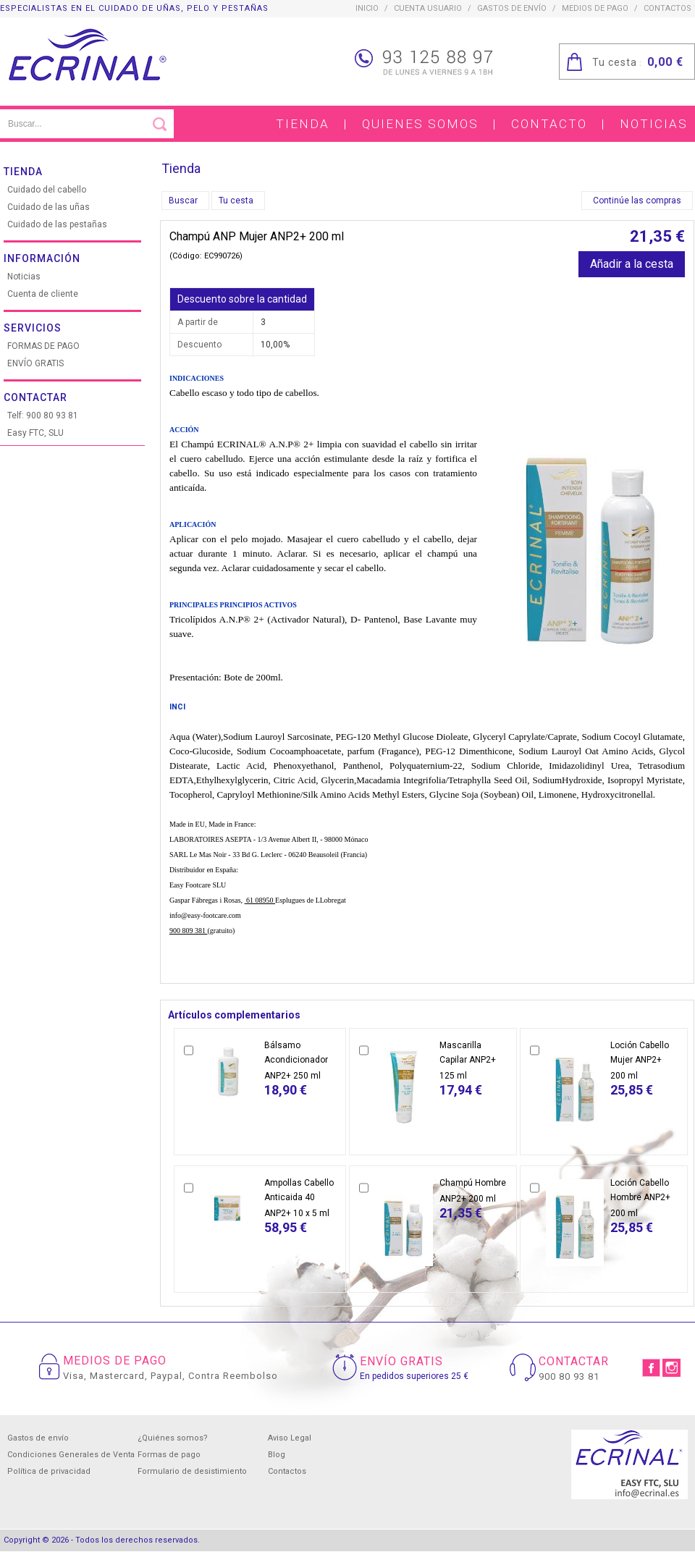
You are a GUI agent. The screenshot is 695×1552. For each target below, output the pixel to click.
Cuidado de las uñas (48, 207)
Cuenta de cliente (42, 294)
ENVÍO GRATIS (35, 363)
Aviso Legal (289, 1438)
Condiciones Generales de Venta (71, 1454)
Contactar (35, 397)
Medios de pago (595, 8)
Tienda (302, 124)
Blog (276, 1454)
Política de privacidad (48, 1471)
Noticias (654, 124)
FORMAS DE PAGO (43, 346)
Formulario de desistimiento (192, 1471)
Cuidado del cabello (46, 190)
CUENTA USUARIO (428, 8)
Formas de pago (169, 1454)
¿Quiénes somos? (173, 1438)
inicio (367, 8)
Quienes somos (420, 124)
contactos (667, 8)
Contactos (287, 1471)
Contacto (549, 124)
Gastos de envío (512, 8)
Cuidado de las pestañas (57, 224)
